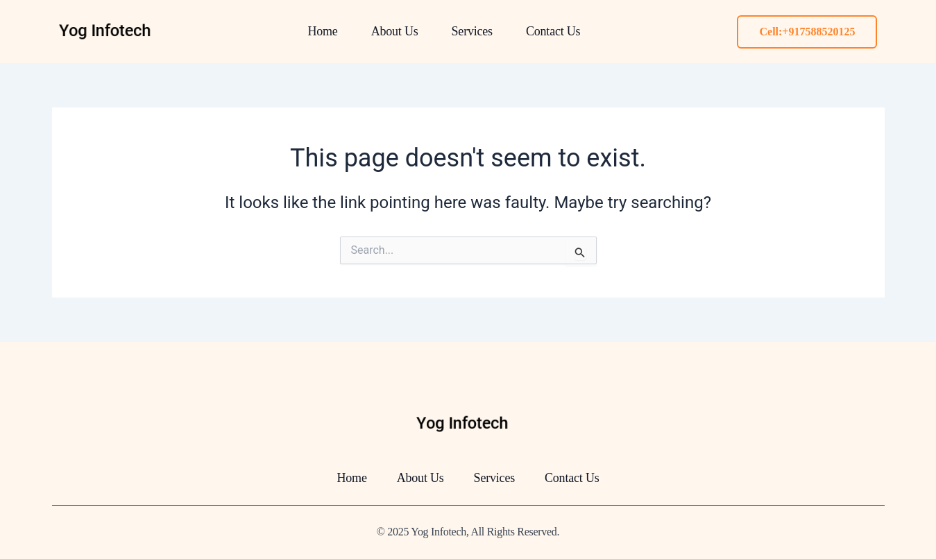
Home (322, 31)
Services (472, 31)
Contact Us (553, 31)
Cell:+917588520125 (807, 31)
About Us (394, 31)
